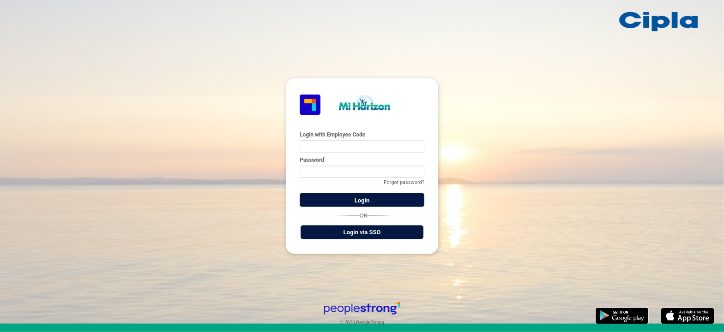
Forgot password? (404, 182)
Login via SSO (362, 232)
